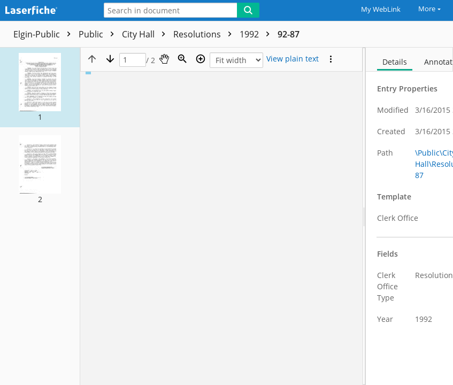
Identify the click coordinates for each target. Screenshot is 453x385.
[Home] (45, 11)
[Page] (132, 60)
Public (99, 34)
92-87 (289, 34)
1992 (257, 34)
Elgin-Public (44, 34)
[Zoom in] (200, 59)
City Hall (146, 34)
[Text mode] (292, 59)
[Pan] (164, 59)
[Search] (248, 10)
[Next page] (110, 59)
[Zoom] (182, 59)
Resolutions (205, 34)
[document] (409, 216)
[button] (40, 87)
